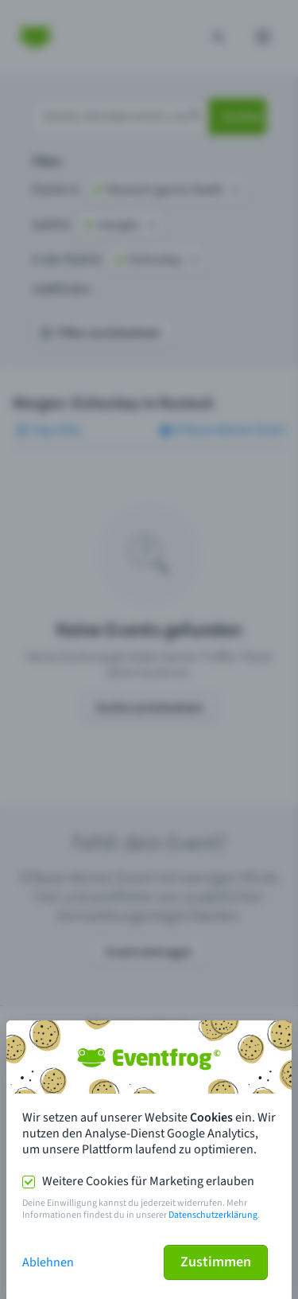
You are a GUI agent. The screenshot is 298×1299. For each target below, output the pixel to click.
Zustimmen (215, 1262)
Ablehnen (48, 1262)
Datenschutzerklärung (212, 1215)
